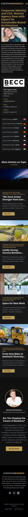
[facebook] (10, 493)
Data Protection (18, 509)
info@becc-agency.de (10, 107)
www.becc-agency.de (10, 112)
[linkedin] (18, 493)
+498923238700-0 (9, 101)
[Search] (23, 3)
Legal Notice (8, 509)
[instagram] (14, 493)
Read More (8, 214)
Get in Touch (14, 449)
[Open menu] (25, 3)
